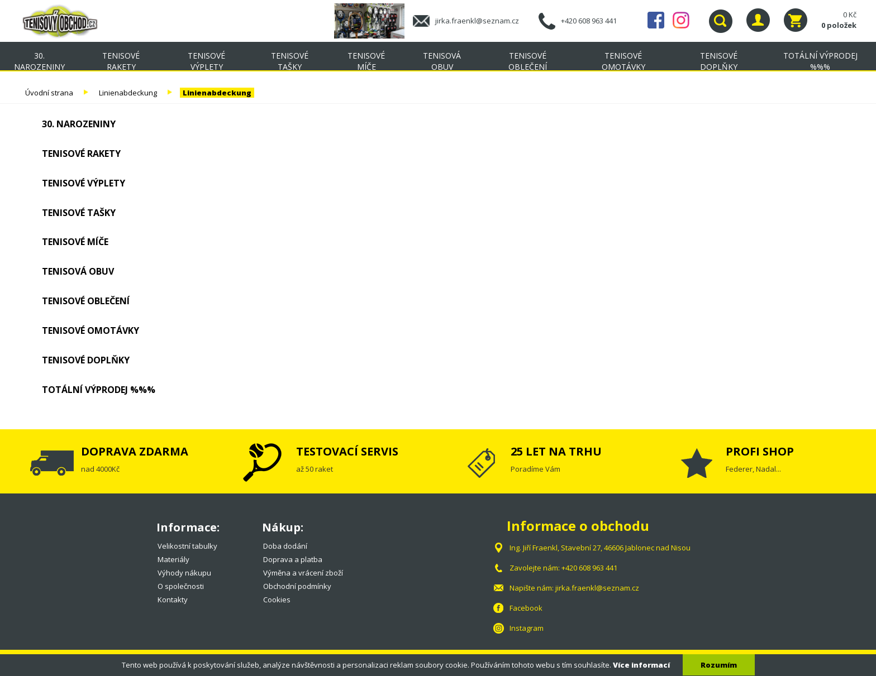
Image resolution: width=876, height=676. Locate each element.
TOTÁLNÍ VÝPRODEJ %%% (820, 61)
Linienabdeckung (128, 93)
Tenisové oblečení (527, 61)
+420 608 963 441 (589, 21)
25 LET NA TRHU (556, 451)
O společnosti (181, 586)
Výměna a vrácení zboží (303, 573)
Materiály (173, 559)
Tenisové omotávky (623, 61)
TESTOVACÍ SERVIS (347, 451)
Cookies (277, 600)
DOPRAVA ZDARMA (134, 451)
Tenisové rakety (121, 61)
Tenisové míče (366, 61)
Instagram (681, 20)
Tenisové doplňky (718, 61)
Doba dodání (285, 546)
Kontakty (173, 600)
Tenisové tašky (289, 61)
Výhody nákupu (184, 573)
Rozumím (719, 665)
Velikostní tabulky (187, 546)
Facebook (656, 20)
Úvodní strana (49, 93)
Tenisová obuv (442, 61)
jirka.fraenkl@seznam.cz (477, 21)
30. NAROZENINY (39, 61)
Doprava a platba (292, 559)
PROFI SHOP (760, 451)
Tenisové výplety (206, 61)
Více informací (641, 665)
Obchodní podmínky (297, 586)
